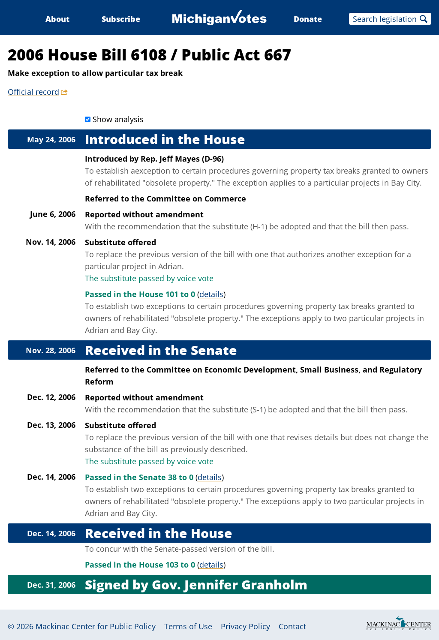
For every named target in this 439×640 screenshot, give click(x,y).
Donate (308, 19)
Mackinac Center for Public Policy (96, 626)
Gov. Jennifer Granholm (229, 584)
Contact (292, 626)
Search (423, 19)
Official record (33, 92)
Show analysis (118, 119)
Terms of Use (188, 626)
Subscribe (121, 19)
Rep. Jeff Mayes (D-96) (182, 158)
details (211, 294)
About (57, 19)
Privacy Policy (245, 626)
